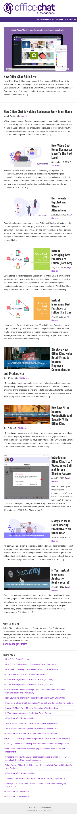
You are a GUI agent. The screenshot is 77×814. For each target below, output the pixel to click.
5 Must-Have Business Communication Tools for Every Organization (35, 778)
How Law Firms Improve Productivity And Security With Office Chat (61, 415)
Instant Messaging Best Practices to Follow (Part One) (61, 306)
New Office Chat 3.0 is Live (20, 76)
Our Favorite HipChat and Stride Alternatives (58, 204)
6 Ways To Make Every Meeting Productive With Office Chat (61, 527)
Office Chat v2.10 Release (17, 791)
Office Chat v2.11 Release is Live (20, 773)
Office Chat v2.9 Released (17, 797)
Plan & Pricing (70, 19)
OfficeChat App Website (45, 19)
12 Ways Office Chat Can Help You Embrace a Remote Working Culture (37, 743)
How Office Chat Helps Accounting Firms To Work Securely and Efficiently (37, 738)
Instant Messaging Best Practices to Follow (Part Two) (61, 256)
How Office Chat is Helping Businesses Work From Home (38, 111)
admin (24, 116)
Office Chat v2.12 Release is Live (20, 718)
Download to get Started (15, 644)
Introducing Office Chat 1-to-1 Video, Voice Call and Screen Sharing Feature (61, 465)
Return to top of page (40, 807)
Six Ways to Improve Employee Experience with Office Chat (31, 728)
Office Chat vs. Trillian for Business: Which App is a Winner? (32, 733)
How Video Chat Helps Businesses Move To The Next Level (61, 151)
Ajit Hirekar (56, 165)
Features (59, 19)
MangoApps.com (43, 811)
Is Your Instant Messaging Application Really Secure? (60, 576)
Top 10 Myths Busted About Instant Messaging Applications (31, 723)
